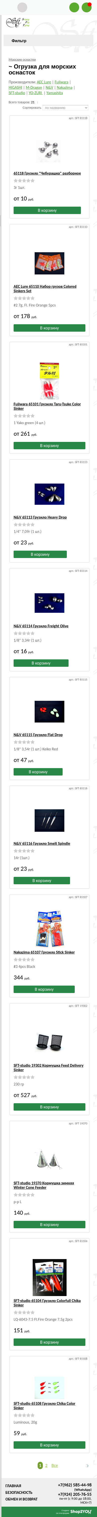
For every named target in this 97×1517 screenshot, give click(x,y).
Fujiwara (61, 82)
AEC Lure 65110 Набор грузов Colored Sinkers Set (45, 288)
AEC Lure (44, 82)
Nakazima (64, 87)
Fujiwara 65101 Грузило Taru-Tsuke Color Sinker (47, 406)
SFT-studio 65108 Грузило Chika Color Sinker (44, 1405)
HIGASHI (15, 87)
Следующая (85, 1465)
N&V (49, 87)
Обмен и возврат (21, 1499)
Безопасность (18, 1492)
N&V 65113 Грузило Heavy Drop (40, 517)
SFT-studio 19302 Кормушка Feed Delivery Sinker (48, 1067)
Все (54, 1465)
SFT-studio (17, 92)
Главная (13, 1485)
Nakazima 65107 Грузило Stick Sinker (44, 952)
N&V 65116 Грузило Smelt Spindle (42, 843)
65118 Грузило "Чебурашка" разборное (47, 173)
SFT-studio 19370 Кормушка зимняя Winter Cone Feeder (44, 1185)
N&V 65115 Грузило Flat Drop (38, 734)
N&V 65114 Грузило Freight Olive (41, 626)
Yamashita (55, 92)
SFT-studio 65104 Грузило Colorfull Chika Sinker (47, 1302)
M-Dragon (34, 87)
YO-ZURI (36, 92)
